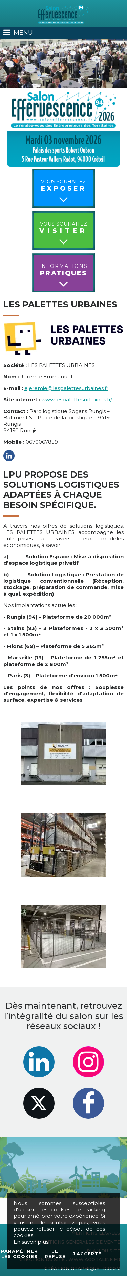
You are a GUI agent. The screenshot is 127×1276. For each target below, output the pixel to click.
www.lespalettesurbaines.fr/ (76, 399)
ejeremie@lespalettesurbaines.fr (66, 388)
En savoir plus (31, 1241)
